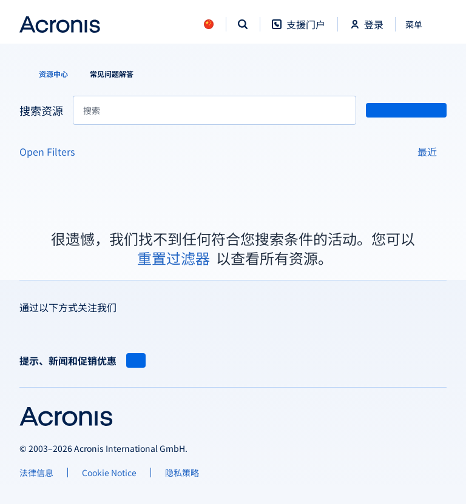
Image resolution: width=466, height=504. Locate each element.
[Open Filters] (51, 151)
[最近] (432, 151)
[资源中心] (46, 74)
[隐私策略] (182, 472)
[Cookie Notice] (109, 472)
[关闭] (421, 24)
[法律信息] (36, 472)
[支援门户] (298, 30)
